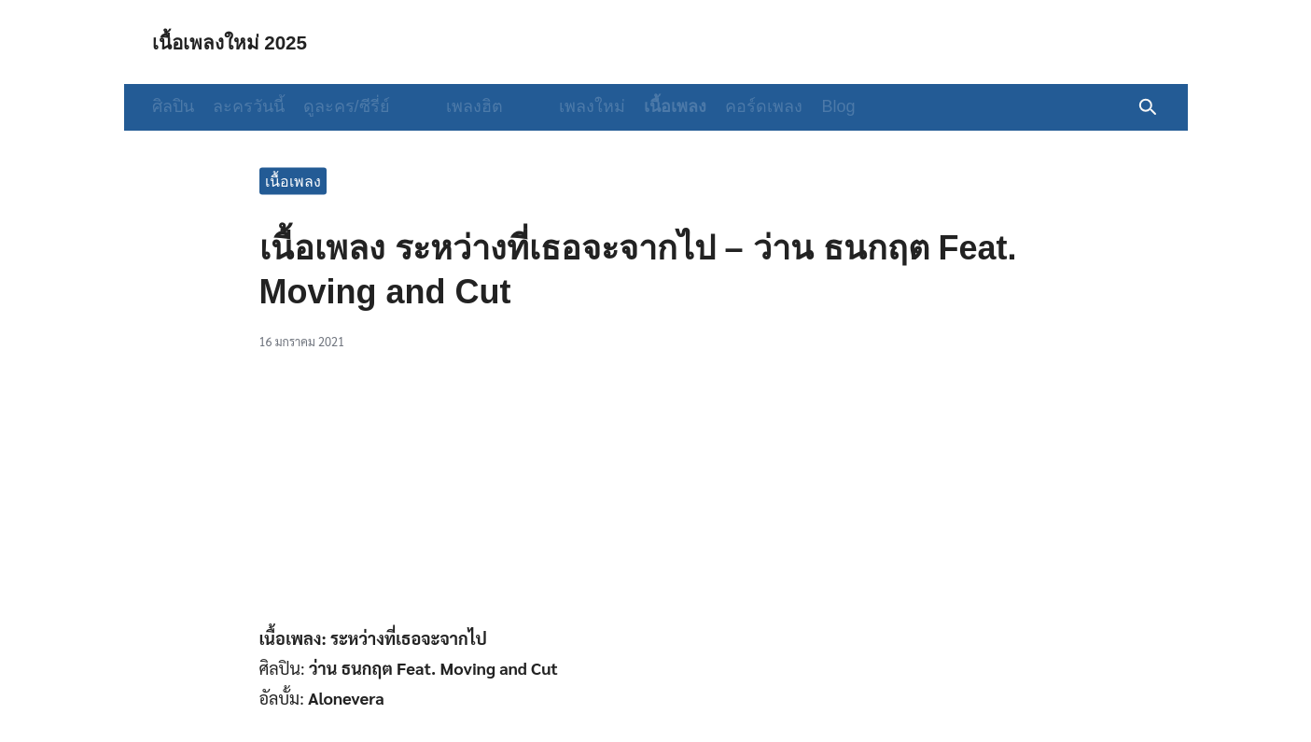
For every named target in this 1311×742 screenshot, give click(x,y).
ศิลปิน (173, 106)
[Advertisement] (656, 497)
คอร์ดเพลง (726, 106)
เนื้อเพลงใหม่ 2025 (242, 41)
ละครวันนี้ (249, 106)
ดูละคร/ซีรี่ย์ (346, 106)
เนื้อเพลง (638, 106)
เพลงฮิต (455, 106)
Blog (800, 106)
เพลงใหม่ (555, 106)
